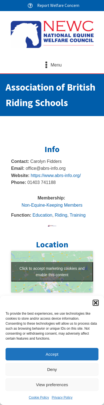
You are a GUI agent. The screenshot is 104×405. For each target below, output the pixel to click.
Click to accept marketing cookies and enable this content (52, 271)
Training (77, 215)
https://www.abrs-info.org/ (56, 175)
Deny (52, 369)
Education (42, 215)
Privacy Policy (62, 397)
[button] (95, 303)
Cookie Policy (39, 397)
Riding (61, 215)
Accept (52, 354)
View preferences (52, 384)
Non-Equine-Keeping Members (52, 205)
